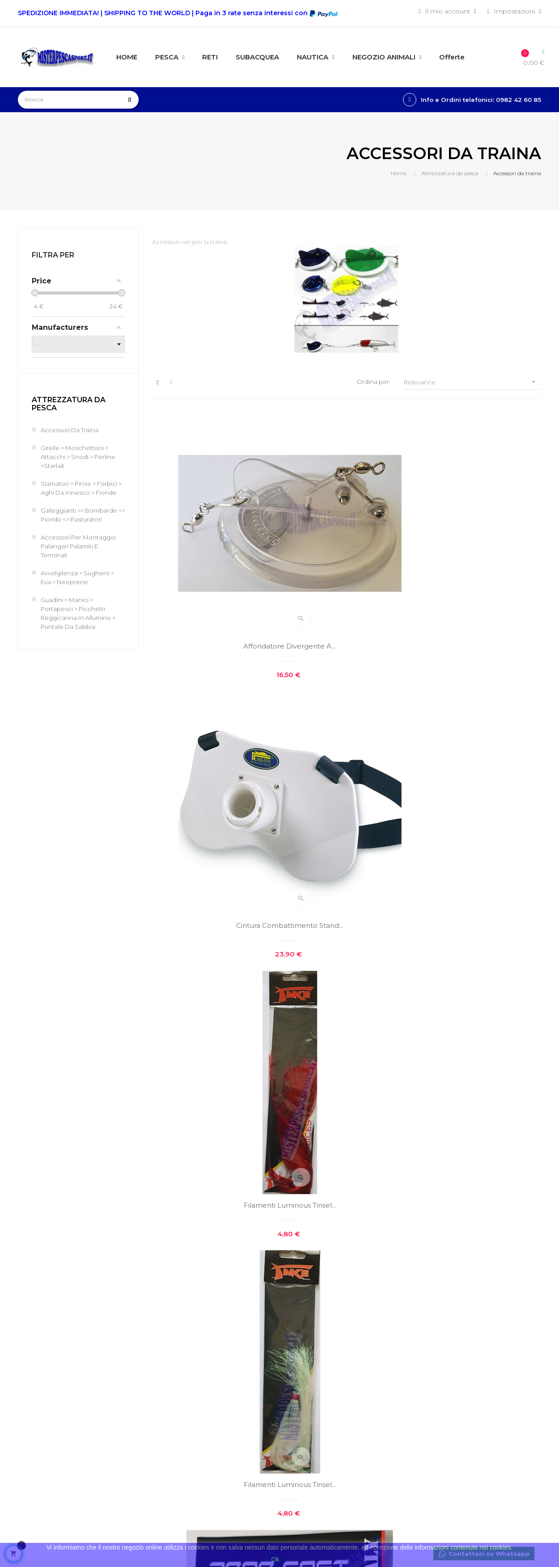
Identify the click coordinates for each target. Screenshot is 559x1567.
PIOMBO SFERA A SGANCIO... (346, 720)
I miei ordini (215, 1373)
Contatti (298, 1394)
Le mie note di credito (231, 1388)
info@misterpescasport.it (57, 1459)
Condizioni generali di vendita (230, 1437)
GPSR (295, 1425)
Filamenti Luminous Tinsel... (481, 543)
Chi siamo (301, 1331)
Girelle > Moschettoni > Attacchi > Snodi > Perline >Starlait (80, 457)
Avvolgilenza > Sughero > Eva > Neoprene (80, 586)
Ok (275, 1559)
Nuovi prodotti (398, 1331)
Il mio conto (216, 1357)
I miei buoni (215, 1403)
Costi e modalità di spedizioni (315, 1350)
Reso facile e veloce (317, 1410)
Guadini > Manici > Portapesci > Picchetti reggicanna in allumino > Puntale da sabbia (81, 622)
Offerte (386, 1346)
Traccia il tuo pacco (226, 1418)
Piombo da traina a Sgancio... (481, 720)
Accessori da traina (71, 430)
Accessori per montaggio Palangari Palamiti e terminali (81, 556)
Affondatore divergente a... (212, 543)
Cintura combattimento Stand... (346, 543)
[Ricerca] (78, 100)
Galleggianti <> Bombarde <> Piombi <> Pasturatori (82, 524)
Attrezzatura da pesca (69, 404)
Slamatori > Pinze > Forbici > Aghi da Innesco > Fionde (82, 493)
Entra (205, 1342)
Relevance (473, 382)
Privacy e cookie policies (311, 1374)
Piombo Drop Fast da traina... (480, 1073)
